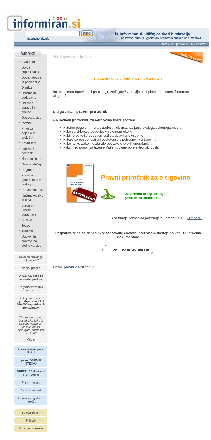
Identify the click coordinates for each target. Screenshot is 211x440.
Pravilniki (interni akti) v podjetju (31, 180)
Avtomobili (29, 62)
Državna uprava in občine (28, 107)
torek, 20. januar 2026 (177, 44)
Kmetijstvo (29, 143)
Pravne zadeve (32, 190)
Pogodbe (28, 170)
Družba (27, 87)
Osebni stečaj (31, 164)
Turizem (27, 231)
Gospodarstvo (31, 117)
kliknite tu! (194, 218)
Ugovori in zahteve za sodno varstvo (31, 241)
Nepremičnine (31, 159)
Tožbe (26, 225)
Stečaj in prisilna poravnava (29, 210)
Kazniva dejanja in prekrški (28, 133)
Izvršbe (27, 123)
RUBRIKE (28, 54)
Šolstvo (27, 220)
